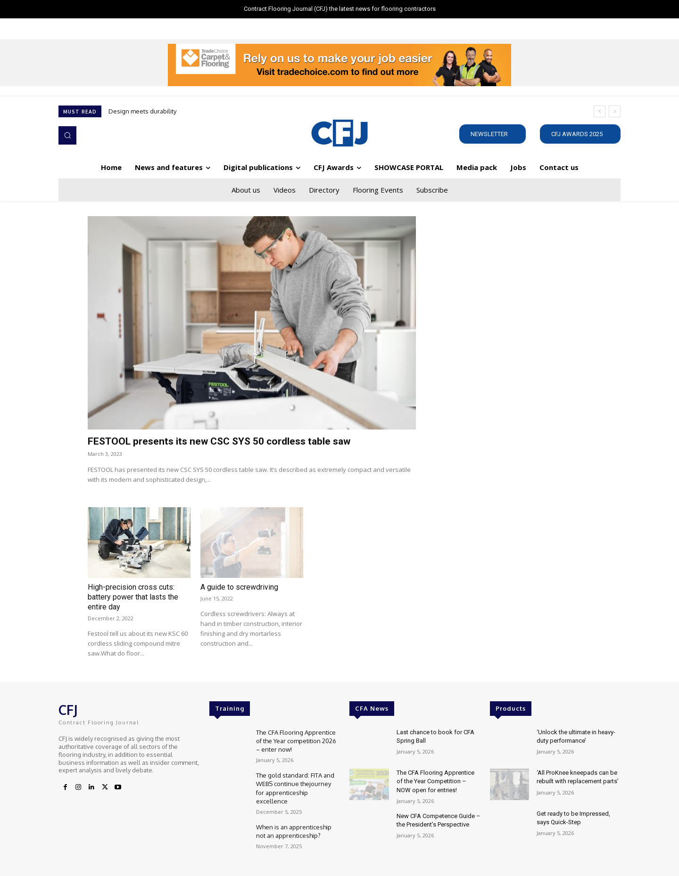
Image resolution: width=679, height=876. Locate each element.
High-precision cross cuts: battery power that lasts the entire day (133, 597)
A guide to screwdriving (239, 587)
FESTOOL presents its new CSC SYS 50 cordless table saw (219, 441)
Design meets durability (142, 111)
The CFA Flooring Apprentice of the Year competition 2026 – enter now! (296, 741)
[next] (615, 111)
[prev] (599, 111)
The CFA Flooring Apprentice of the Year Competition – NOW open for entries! (435, 781)
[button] (67, 135)
